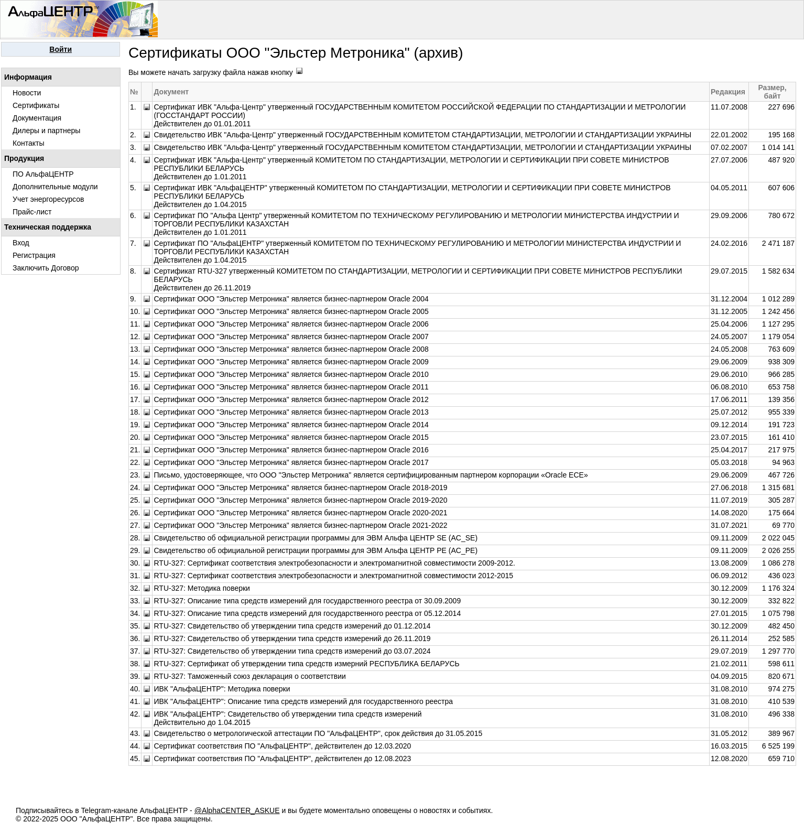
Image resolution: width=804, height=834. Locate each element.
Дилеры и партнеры (46, 130)
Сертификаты (36, 105)
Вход (21, 243)
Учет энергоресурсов (48, 199)
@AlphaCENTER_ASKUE (237, 810)
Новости (27, 93)
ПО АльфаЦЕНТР (43, 174)
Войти (60, 49)
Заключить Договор (46, 268)
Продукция (24, 158)
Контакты (28, 143)
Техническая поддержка (47, 227)
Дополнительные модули (55, 186)
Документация (37, 118)
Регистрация (34, 255)
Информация (28, 77)
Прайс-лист (32, 212)
